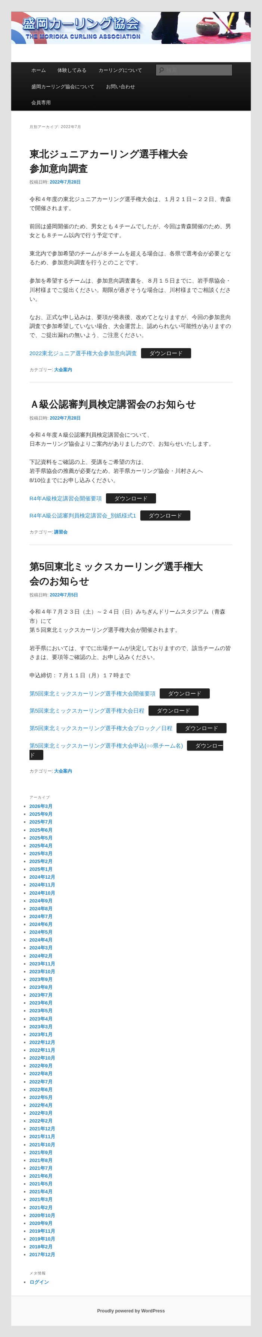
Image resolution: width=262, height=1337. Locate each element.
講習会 (61, 532)
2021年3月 (41, 1199)
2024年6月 (41, 924)
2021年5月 (41, 1184)
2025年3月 (41, 853)
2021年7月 (41, 1168)
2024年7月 (41, 916)
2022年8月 (41, 1073)
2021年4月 (41, 1191)
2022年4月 (41, 1105)
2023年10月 (42, 971)
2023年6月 (41, 1003)
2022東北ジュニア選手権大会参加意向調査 (83, 353)
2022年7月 (41, 1082)
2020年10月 (42, 1215)
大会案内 (63, 369)
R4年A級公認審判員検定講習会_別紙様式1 (82, 515)
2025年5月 (41, 838)
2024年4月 (41, 940)
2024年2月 (41, 956)
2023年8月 (41, 987)
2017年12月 (42, 1254)
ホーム (38, 70)
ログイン (39, 1282)
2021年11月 (42, 1136)
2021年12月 (42, 1128)
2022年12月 (42, 1042)
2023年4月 (41, 1019)
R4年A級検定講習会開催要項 (65, 498)
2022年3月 (41, 1113)
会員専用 (41, 102)
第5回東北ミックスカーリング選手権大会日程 (86, 710)
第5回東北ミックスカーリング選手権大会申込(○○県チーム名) (106, 745)
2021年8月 (41, 1160)
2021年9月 (41, 1152)
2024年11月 (42, 885)
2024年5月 (41, 932)
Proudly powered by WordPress (131, 1311)
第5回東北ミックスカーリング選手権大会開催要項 (92, 693)
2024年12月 (42, 877)
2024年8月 (41, 908)
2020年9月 (41, 1223)
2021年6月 (41, 1176)
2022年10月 (42, 1058)
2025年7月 (41, 822)
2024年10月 (42, 893)
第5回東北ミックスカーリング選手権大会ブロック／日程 (100, 728)
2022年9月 (41, 1066)
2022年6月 (41, 1089)
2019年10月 (42, 1239)
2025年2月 (41, 861)
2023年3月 (41, 1026)
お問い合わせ (120, 86)
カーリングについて (120, 70)
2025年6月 (41, 830)
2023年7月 (41, 995)
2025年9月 (41, 814)
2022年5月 (41, 1097)
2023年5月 (41, 1010)
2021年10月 (42, 1144)
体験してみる (72, 70)
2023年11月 (42, 964)
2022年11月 (42, 1050)
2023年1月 (41, 1034)
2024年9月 (41, 901)
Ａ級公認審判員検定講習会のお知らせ (112, 404)
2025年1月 (41, 869)
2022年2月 (41, 1121)
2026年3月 (41, 806)
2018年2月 (41, 1247)
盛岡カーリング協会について (62, 86)
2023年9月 (41, 979)
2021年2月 (41, 1207)
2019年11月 (42, 1231)
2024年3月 (41, 948)
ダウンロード (166, 353)
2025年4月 (41, 846)
